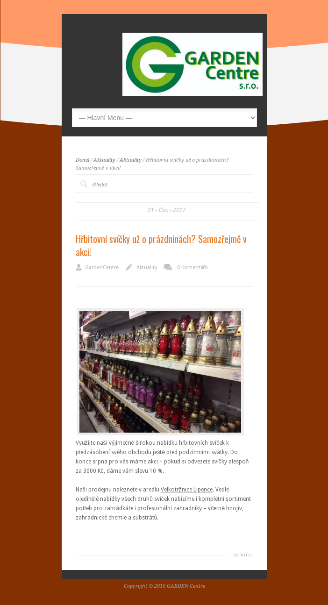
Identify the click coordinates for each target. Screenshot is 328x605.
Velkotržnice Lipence (187, 489)
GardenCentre (102, 267)
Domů (83, 160)
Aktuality (104, 160)
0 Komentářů (192, 267)
